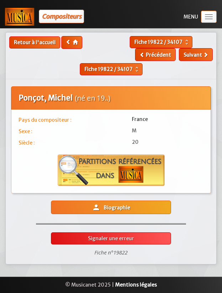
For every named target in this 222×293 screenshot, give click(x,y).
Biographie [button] (111, 207)
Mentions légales (136, 285)
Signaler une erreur (111, 238)
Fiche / (162, 42)
